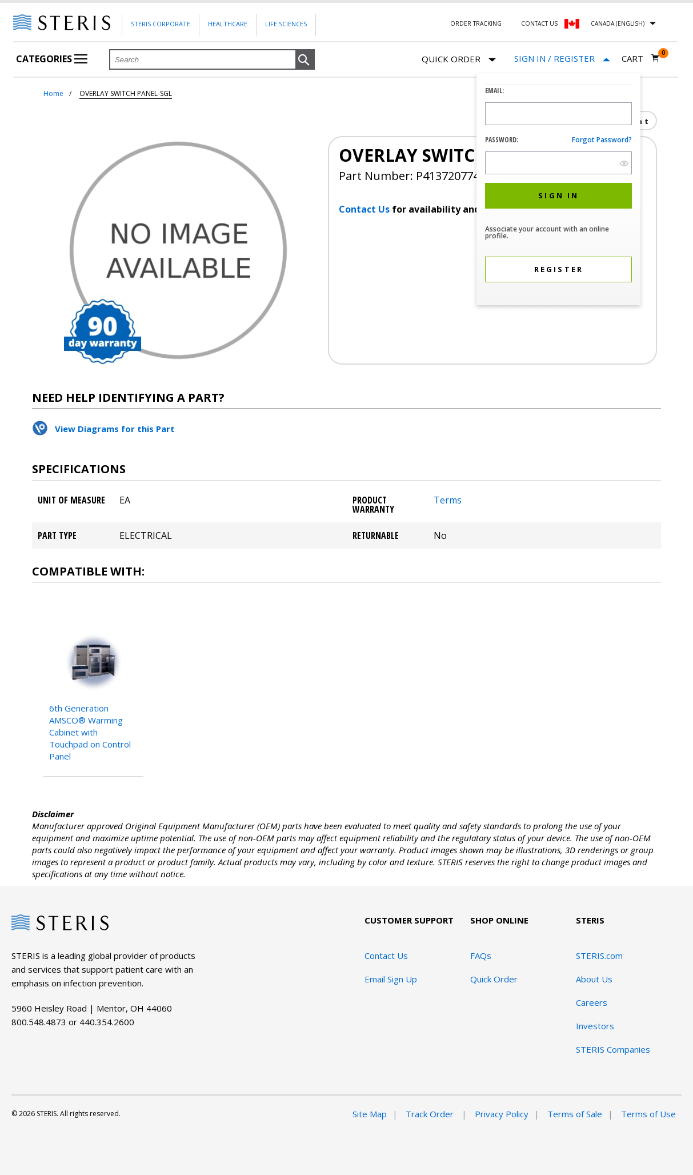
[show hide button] (624, 163)
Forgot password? (602, 140)
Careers (591, 1002)
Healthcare (227, 23)
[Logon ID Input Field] (558, 113)
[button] (305, 60)
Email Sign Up (390, 979)
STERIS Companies (613, 1049)
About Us (594, 979)
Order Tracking (476, 23)
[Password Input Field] (558, 162)
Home (53, 93)
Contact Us (539, 23)
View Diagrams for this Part (115, 428)
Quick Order (459, 60)
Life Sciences (286, 23)
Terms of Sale (574, 1114)
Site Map (369, 1114)
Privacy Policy (501, 1114)
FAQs (480, 955)
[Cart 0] (641, 58)
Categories (51, 59)
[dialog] (558, 191)
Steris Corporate (160, 23)
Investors (595, 1026)
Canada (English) (617, 23)
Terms (448, 500)
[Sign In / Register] (562, 58)
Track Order (431, 1114)
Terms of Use (648, 1114)
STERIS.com (599, 955)
